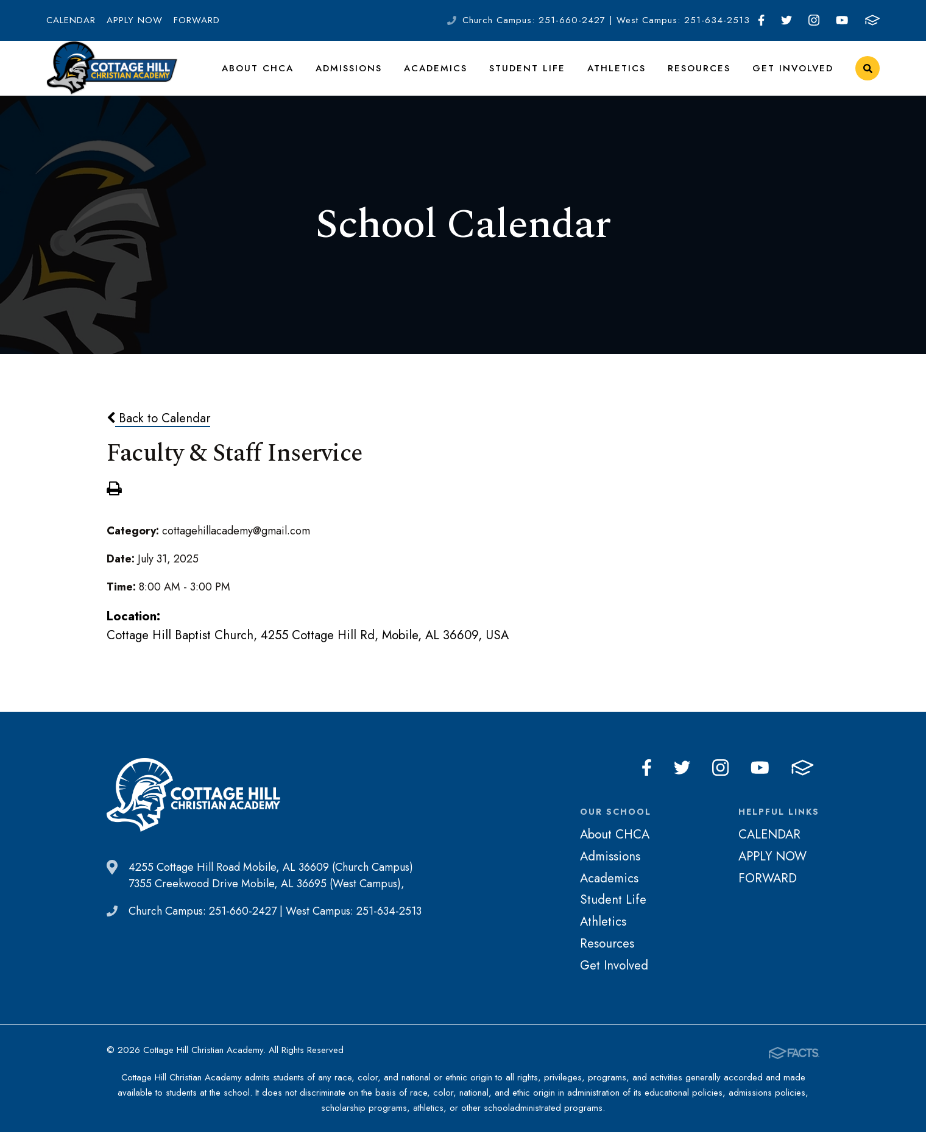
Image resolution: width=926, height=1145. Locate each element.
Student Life (538, 75)
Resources (703, 75)
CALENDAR (71, 20)
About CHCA (276, 75)
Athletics (624, 75)
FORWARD (197, 20)
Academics (450, 75)
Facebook (761, 20)
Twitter (786, 20)
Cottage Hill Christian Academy (112, 76)
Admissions (365, 75)
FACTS (872, 20)
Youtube (842, 20)
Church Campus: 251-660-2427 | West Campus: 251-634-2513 (606, 20)
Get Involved (794, 75)
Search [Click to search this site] (867, 76)
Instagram (813, 20)
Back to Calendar (158, 433)
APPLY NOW (135, 20)
